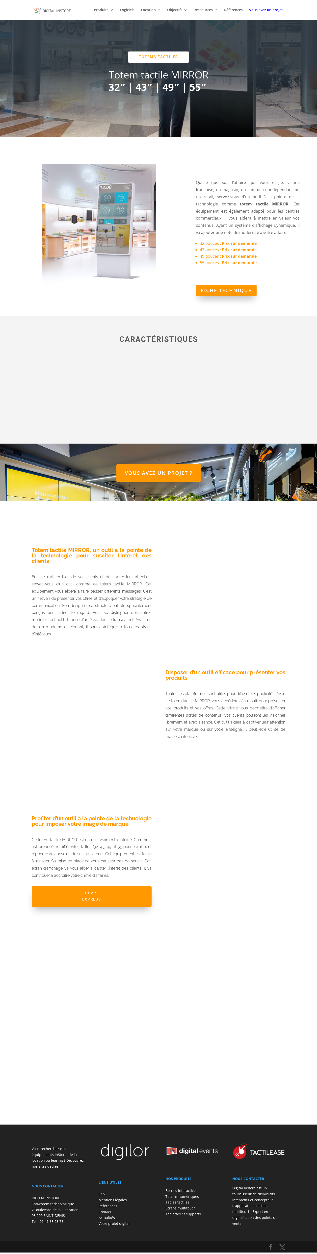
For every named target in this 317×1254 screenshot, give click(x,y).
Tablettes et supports (183, 1215)
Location (148, 10)
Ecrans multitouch (180, 1209)
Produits (101, 10)
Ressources (203, 10)
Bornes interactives (181, 1192)
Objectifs (174, 10)
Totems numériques (182, 1197)
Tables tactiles (177, 1203)
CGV (102, 1195)
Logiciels (127, 10)
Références (233, 10)
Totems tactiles (158, 57)
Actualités (107, 1219)
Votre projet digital (114, 1225)
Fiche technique (226, 290)
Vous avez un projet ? (158, 473)
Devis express (91, 897)
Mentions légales (113, 1201)
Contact (105, 1213)
